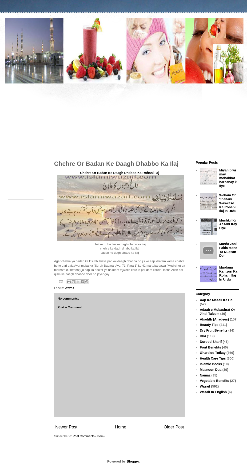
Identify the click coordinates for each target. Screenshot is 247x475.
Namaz (205, 375)
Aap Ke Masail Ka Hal (216, 300)
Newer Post (66, 427)
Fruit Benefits (210, 347)
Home (120, 427)
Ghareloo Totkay (213, 353)
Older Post (174, 427)
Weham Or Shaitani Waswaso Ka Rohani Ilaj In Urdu (227, 203)
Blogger (133, 461)
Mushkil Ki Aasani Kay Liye (228, 224)
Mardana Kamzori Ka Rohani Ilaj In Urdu (228, 273)
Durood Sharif (211, 342)
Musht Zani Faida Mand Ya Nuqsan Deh (228, 249)
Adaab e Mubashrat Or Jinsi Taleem (217, 312)
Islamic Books (211, 364)
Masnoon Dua (211, 370)
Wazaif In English (213, 392)
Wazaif (69, 288)
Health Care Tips (213, 358)
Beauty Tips (209, 325)
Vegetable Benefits (214, 381)
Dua (203, 336)
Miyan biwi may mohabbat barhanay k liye (228, 178)
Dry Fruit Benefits (213, 330)
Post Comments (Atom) (89, 436)
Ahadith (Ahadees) (214, 319)
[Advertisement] (123, 119)
